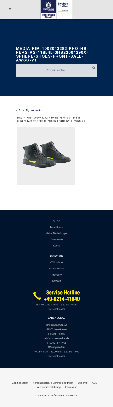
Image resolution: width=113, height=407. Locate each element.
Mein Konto (56, 227)
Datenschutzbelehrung (48, 387)
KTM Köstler (56, 263)
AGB (94, 383)
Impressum (71, 387)
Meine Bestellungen (57, 233)
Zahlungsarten (20, 383)
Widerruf (82, 383)
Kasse (56, 246)
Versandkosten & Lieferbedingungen (53, 383)
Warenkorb (56, 240)
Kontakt (56, 281)
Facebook (56, 275)
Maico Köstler (56, 269)
